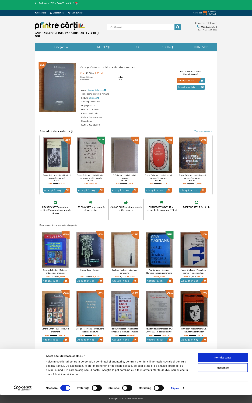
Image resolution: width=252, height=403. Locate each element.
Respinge (223, 375)
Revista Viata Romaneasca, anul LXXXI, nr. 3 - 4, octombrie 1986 (159, 330)
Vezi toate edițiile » (203, 131)
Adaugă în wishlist (191, 87)
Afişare (175, 396)
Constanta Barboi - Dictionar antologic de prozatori (55, 271)
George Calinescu (97, 90)
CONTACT (201, 47)
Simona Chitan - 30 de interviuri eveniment (55, 330)
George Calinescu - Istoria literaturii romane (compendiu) (57, 176)
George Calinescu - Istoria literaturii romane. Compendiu (158, 176)
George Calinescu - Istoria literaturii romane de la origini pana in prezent (90, 178)
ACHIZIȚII (168, 47)
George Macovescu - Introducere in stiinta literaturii (90, 330)
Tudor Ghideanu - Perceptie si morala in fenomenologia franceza (193, 273)
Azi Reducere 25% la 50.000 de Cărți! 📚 (56, 3)
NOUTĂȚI (103, 47)
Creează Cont (57, 13)
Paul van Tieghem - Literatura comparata (124, 271)
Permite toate (222, 365)
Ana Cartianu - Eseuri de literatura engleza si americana (159, 271)
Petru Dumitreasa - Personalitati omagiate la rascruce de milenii (124, 330)
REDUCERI (136, 47)
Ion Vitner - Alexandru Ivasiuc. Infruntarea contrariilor (193, 330)
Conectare (40, 13)
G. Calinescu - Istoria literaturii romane (124, 176)
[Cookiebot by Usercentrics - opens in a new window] (22, 396)
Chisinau (94, 97)
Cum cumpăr (75, 13)
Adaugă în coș (190, 80)
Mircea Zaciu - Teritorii (89, 270)
